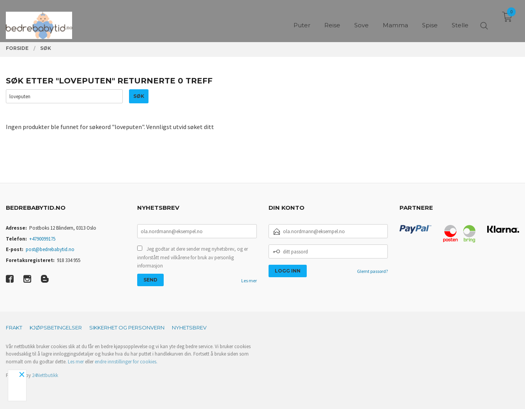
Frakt (14, 327)
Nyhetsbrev (189, 327)
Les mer (249, 280)
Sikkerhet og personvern (126, 327)
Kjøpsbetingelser (56, 327)
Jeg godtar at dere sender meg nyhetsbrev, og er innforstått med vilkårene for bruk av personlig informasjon (192, 257)
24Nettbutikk (45, 375)
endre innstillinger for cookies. (126, 361)
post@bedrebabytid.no (50, 249)
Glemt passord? (372, 271)
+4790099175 (42, 238)
